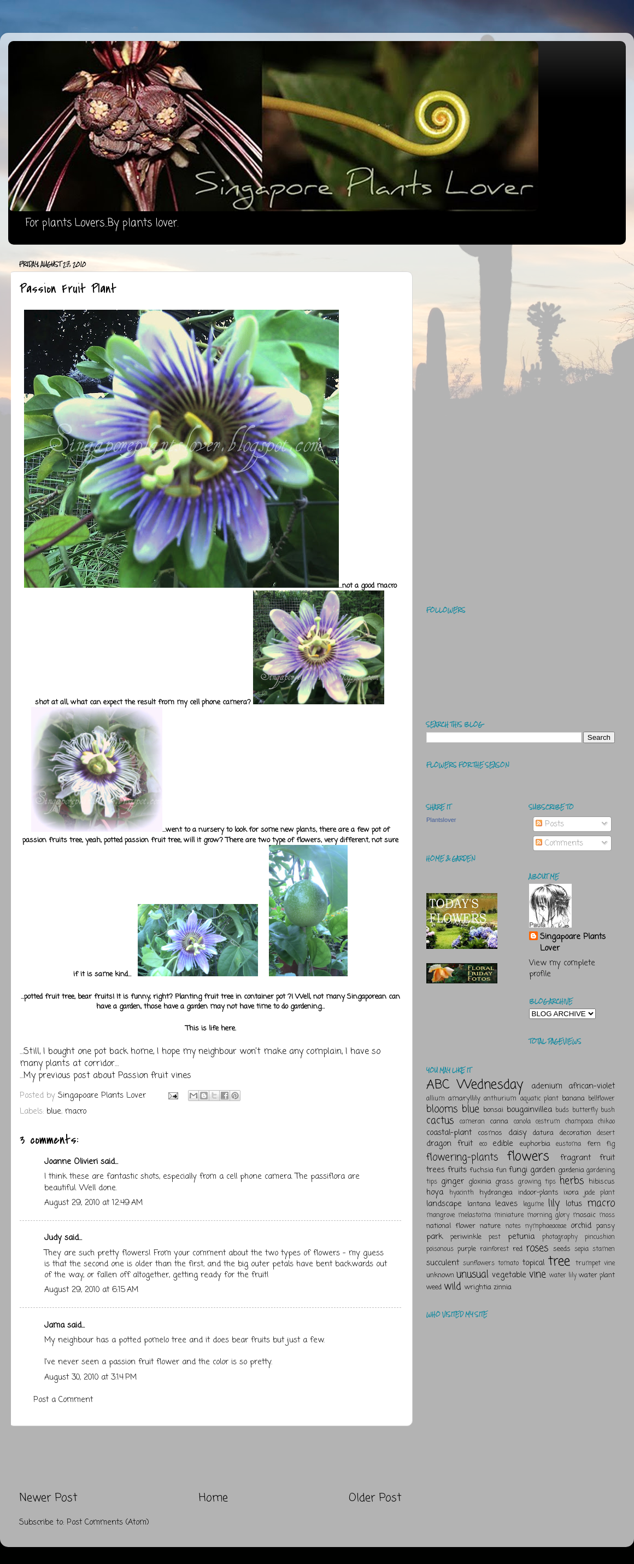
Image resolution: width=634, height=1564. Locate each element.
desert (606, 1133)
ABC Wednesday (474, 1084)
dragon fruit (449, 1144)
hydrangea (496, 1193)
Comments (559, 843)
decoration (575, 1133)
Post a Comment (63, 1400)
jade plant (599, 1193)
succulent (442, 1263)
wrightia (478, 1287)
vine (537, 1274)
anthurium (500, 1099)
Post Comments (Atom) (108, 1522)
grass (504, 1182)
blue (53, 1111)
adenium (546, 1086)
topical (533, 1263)
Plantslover (441, 819)
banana (573, 1098)
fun (501, 1170)
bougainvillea (529, 1110)
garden (542, 1170)
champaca (579, 1122)
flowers (528, 1156)
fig (610, 1144)
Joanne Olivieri (71, 1162)
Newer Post (48, 1498)
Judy (53, 1238)
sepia (581, 1249)
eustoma (568, 1144)
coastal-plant (449, 1133)
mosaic (584, 1215)
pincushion (600, 1237)
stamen (603, 1249)
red (518, 1249)
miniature (509, 1215)
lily (554, 1203)
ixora (571, 1193)
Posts (550, 824)
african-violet (591, 1086)
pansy (605, 1226)
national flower (451, 1226)
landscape (444, 1204)
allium (435, 1099)
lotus (574, 1204)
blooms (441, 1109)
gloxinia (479, 1182)
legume (533, 1204)
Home (213, 1498)
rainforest (494, 1249)
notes (513, 1226)
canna (499, 1121)
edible (502, 1144)
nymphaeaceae (545, 1226)
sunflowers (479, 1263)
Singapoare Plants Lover (573, 942)
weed (434, 1287)
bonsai (493, 1110)
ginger (452, 1181)
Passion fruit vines (154, 1075)
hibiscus (602, 1182)
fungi (518, 1170)
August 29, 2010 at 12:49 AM (93, 1203)
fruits (457, 1170)
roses (537, 1248)
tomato (508, 1263)
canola (522, 1122)
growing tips (537, 1182)
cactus (440, 1121)
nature (490, 1226)
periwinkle (466, 1237)
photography (560, 1237)
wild (452, 1286)
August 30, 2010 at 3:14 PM (90, 1377)
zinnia (503, 1287)
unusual (472, 1274)
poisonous (440, 1249)
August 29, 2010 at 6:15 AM (91, 1290)
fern (594, 1144)
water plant (597, 1275)
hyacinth (461, 1193)
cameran (472, 1122)
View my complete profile (562, 968)
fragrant (575, 1158)
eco (483, 1144)
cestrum (548, 1122)
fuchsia (481, 1170)
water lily (563, 1276)
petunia (521, 1237)
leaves (506, 1204)
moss (607, 1215)
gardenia (571, 1170)
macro (75, 1111)
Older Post (375, 1498)
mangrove (440, 1215)
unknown (440, 1275)
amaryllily (464, 1098)
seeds (562, 1249)
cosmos (490, 1133)
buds (562, 1110)
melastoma (474, 1215)
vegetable (509, 1275)
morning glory (548, 1215)
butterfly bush (593, 1110)
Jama (54, 1325)
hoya (434, 1192)
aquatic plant (539, 1099)
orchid (581, 1226)
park (434, 1237)
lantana (479, 1204)
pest (495, 1237)
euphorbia (535, 1144)
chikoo (606, 1122)
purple (466, 1249)
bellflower (601, 1099)
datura (543, 1133)
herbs (572, 1181)
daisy (517, 1133)
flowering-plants (462, 1157)
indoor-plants (538, 1193)
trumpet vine (595, 1263)
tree (559, 1261)
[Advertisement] (210, 1458)
